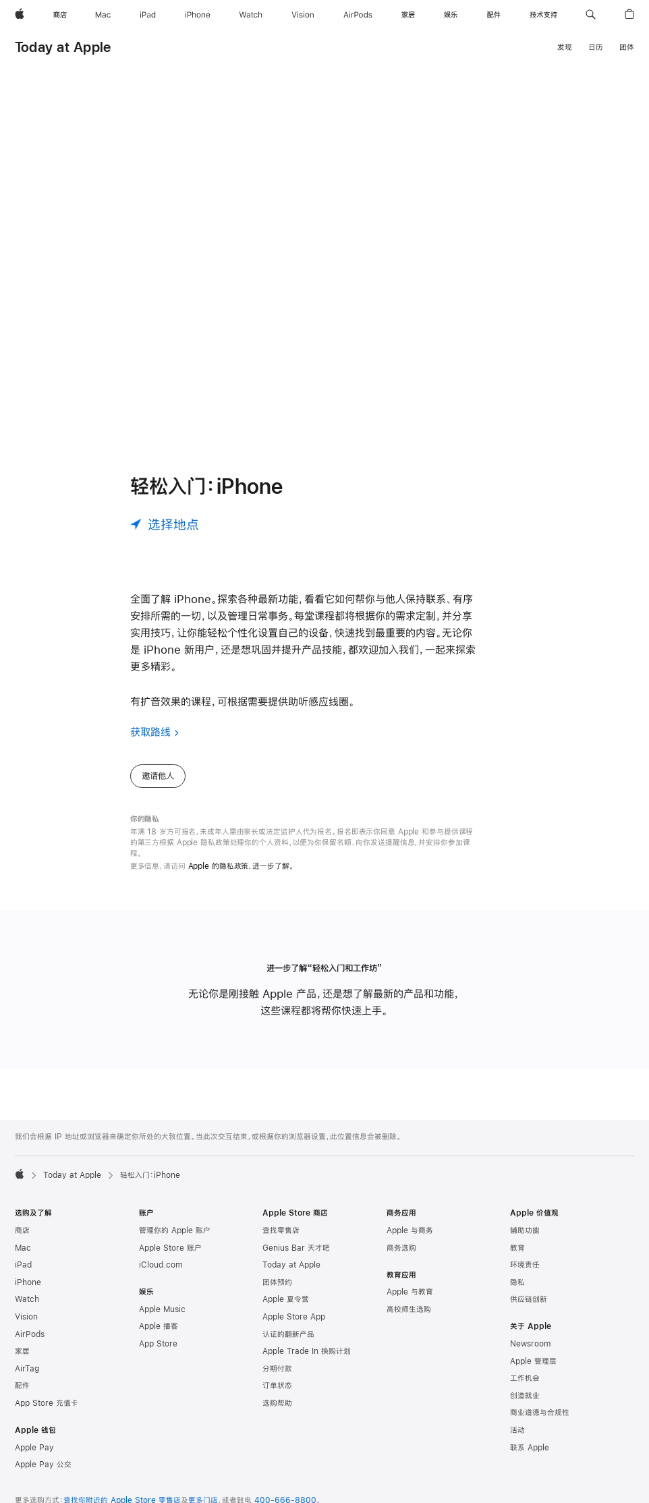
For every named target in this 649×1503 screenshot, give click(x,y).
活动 (517, 1441)
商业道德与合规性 (539, 1423)
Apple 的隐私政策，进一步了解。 (241, 877)
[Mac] (103, 15)
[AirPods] (358, 15)
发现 (564, 47)
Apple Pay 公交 (43, 1475)
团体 (626, 47)
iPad (23, 1276)
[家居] (408, 15)
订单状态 (277, 1396)
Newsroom (530, 1355)
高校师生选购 (409, 1320)
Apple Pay (34, 1458)
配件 (22, 1396)
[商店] (60, 15)
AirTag (27, 1380)
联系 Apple (529, 1458)
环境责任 (525, 1276)
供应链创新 (528, 1310)
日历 (595, 47)
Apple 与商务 (410, 1241)
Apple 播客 (158, 1337)
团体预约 (277, 1293)
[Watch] (250, 15)
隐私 (517, 1293)
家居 (22, 1362)
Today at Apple (63, 47)
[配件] (494, 15)
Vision (26, 1328)
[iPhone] (197, 15)
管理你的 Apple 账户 (174, 1241)
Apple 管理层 (533, 1372)
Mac (23, 1259)
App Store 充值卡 (46, 1414)
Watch (27, 1310)
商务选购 (401, 1259)
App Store (158, 1355)
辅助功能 (525, 1241)
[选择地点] (164, 535)
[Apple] (19, 15)
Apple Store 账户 (170, 1259)
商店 (22, 1241)
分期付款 (277, 1380)
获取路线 (150, 742)
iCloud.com (160, 1276)
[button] (590, 15)
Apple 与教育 (410, 1303)
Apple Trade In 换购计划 (306, 1362)
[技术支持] (543, 15)
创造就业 (525, 1406)
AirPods (30, 1345)
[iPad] (147, 15)
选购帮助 (277, 1414)
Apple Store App (293, 1328)
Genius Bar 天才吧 (296, 1259)
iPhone (28, 1293)
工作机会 (525, 1389)
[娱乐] (450, 15)
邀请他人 (158, 786)
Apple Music (162, 1320)
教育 (517, 1259)
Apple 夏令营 (285, 1310)
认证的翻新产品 (288, 1345)
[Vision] (303, 15)
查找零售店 (281, 1241)
